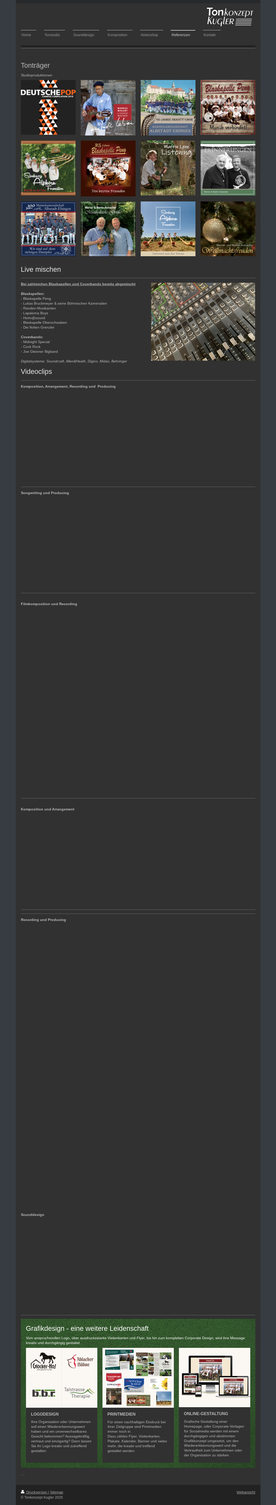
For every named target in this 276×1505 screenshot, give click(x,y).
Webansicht (246, 1492)
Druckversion (34, 1492)
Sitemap (56, 1492)
